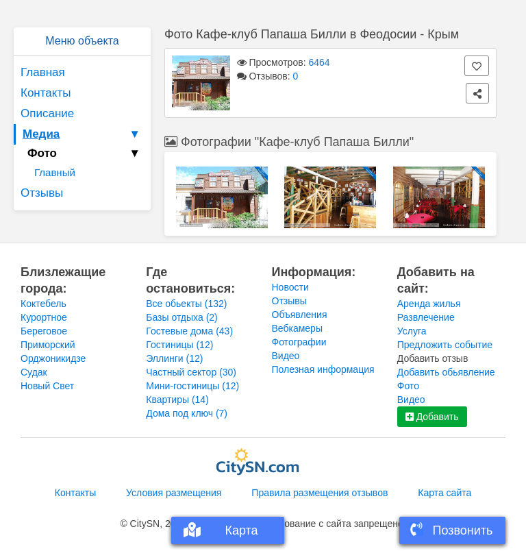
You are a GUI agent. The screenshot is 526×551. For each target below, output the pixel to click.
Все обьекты (186, 303)
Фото (408, 385)
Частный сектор (191, 372)
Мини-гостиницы (192, 385)
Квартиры (177, 399)
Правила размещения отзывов (319, 492)
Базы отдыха (182, 317)
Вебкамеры (297, 328)
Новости (290, 287)
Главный (54, 172)
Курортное (44, 317)
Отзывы (42, 192)
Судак (34, 372)
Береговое (44, 331)
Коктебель (43, 303)
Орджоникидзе (53, 358)
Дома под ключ (186, 413)
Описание (47, 113)
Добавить (432, 416)
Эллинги (174, 358)
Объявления (299, 314)
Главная (43, 72)
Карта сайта (444, 492)
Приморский (48, 344)
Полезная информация (323, 369)
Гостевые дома (189, 331)
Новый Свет (47, 385)
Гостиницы (179, 344)
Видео (286, 355)
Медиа (83, 134)
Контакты (46, 92)
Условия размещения (173, 492)
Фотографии (299, 341)
